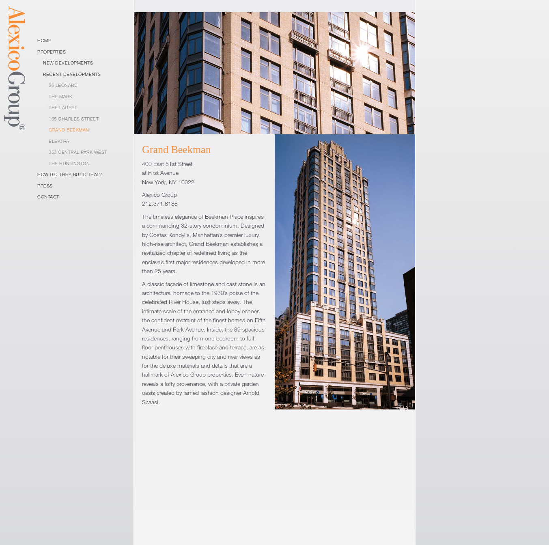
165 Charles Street (74, 118)
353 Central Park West (78, 152)
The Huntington (69, 163)
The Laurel (63, 107)
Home (44, 40)
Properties (51, 51)
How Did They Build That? (69, 174)
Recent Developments (72, 74)
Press (45, 185)
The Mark (60, 96)
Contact (48, 196)
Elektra (59, 141)
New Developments (68, 62)
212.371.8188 (160, 203)
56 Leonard (63, 85)
